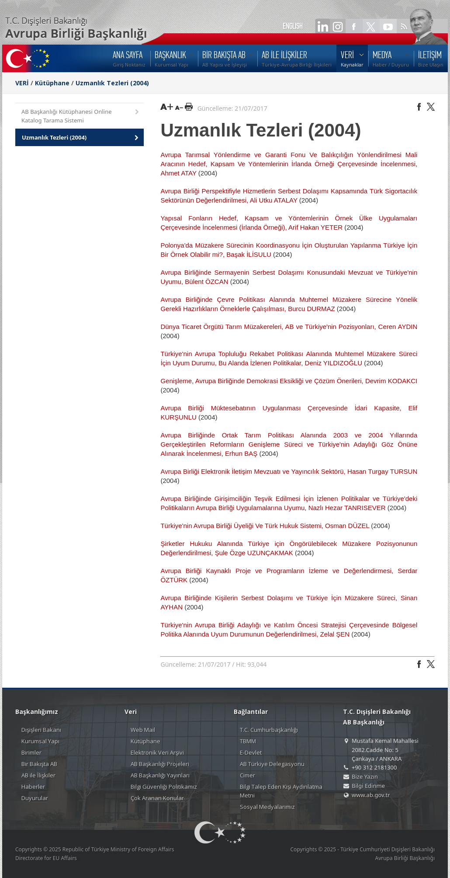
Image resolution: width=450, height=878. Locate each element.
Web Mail (143, 730)
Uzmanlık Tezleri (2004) (112, 83)
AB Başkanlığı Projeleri (160, 764)
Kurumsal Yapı (40, 741)
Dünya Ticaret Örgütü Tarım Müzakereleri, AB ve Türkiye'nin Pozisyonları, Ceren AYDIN (288, 326)
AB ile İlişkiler (38, 775)
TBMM (248, 741)
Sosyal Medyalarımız (267, 807)
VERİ (22, 83)
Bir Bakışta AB (39, 764)
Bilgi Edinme (368, 786)
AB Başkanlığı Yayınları (160, 775)
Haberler (33, 787)
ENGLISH (293, 26)
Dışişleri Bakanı (41, 730)
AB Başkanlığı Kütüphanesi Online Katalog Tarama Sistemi (80, 116)
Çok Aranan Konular (157, 798)
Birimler (31, 752)
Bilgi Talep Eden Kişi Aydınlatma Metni (281, 791)
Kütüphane (52, 83)
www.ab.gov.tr (371, 795)
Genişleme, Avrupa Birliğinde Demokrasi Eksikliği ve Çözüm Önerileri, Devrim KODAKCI (288, 381)
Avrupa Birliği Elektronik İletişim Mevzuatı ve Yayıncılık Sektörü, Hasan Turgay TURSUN (288, 471)
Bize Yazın (365, 776)
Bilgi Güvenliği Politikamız (164, 787)
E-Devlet (251, 752)
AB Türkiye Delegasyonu (272, 764)
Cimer (247, 775)
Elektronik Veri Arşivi (157, 752)
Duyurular (34, 798)
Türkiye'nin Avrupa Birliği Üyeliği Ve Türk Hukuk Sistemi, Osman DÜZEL (264, 525)
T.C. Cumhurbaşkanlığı (269, 730)
